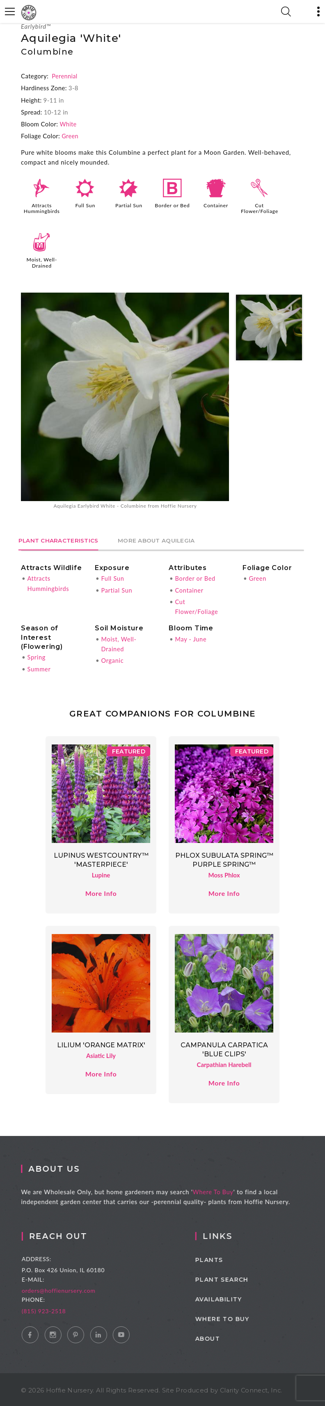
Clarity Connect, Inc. (252, 1388)
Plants (222, 1258)
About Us (60, 1167)
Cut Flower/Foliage (260, 208)
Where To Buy (219, 1190)
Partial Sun (129, 205)
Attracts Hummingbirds (42, 208)
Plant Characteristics (61, 539)
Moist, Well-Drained (41, 261)
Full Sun (85, 205)
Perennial (65, 76)
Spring (36, 656)
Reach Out (68, 1234)
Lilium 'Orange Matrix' (101, 1044)
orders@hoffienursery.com (68, 1288)
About (220, 1337)
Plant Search (234, 1278)
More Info (101, 891)
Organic (112, 659)
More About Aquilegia (165, 539)
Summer (39, 667)
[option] (125, 400)
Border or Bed (172, 205)
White (68, 124)
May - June (191, 637)
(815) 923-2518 (53, 1308)
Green (70, 136)
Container (216, 205)
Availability (231, 1297)
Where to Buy (235, 1317)
